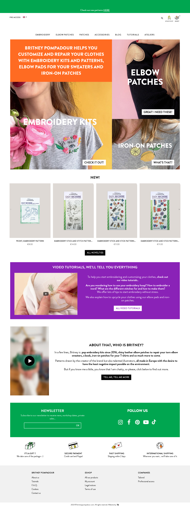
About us (35, 477)
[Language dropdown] (25, 17)
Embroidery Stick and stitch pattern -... (74, 241)
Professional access (146, 481)
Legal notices (90, 485)
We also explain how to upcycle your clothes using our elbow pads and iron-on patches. (128, 298)
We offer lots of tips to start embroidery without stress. (127, 292)
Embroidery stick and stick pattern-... (116, 241)
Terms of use (90, 489)
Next (179, 209)
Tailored (141, 477)
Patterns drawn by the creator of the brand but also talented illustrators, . (116, 362)
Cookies (35, 489)
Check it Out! (94, 163)
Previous (11, 209)
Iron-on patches (145, 145)
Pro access (15, 17)
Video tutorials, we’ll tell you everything (95, 267)
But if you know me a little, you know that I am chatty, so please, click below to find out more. (116, 369)
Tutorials (35, 481)
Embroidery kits (60, 122)
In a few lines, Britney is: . (116, 354)
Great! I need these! (158, 112)
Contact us (36, 493)
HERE (106, 10)
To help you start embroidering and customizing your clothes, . (127, 278)
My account (169, 21)
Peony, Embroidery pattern (30, 241)
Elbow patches (145, 77)
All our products (91, 477)
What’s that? (163, 163)
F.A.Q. (34, 485)
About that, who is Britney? (116, 345)
